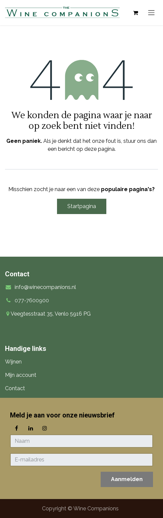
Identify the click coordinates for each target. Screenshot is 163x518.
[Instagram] (44, 428)
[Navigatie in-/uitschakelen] (151, 13)
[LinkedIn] (30, 428)
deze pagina (99, 149)
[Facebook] (16, 428)
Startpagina (81, 206)
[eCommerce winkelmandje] (135, 12)
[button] (127, 479)
